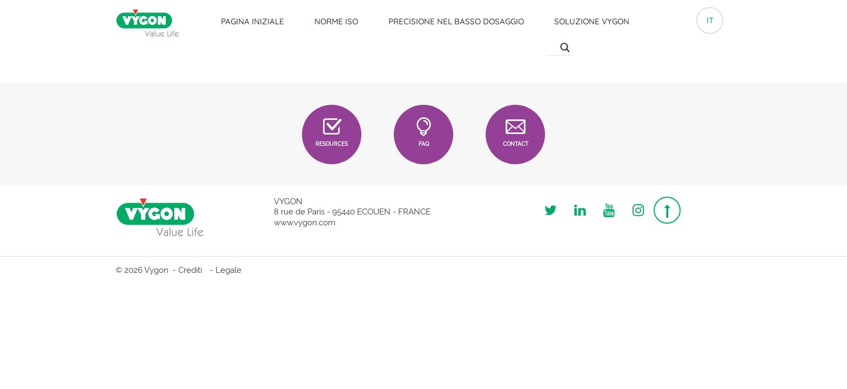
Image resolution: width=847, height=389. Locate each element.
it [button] (710, 20)
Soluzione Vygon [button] (591, 21)
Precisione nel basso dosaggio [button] (456, 21)
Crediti (190, 270)
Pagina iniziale (252, 21)
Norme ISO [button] (336, 21)
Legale (228, 270)
